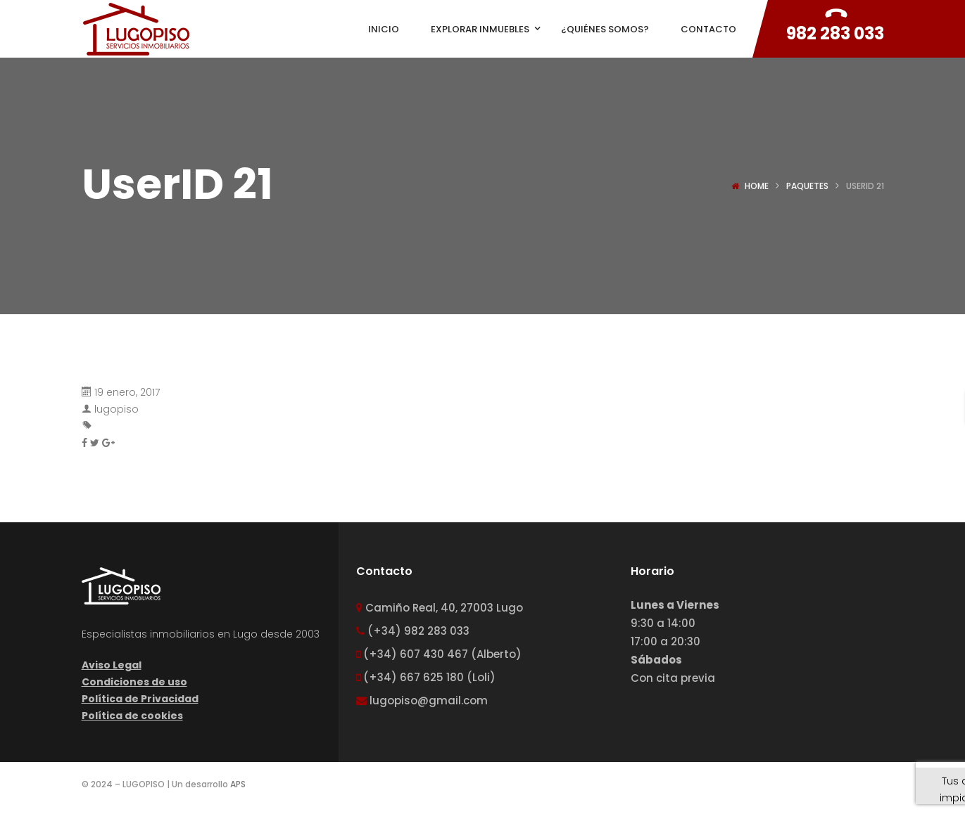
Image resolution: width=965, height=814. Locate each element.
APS (238, 784)
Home (757, 186)
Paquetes (807, 186)
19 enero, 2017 (127, 392)
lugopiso (116, 409)
